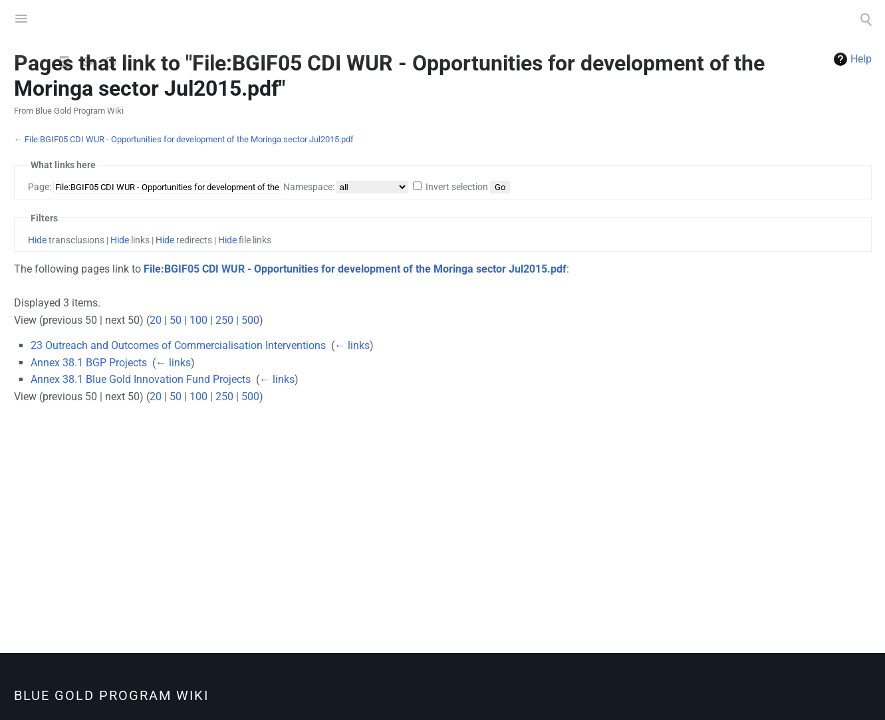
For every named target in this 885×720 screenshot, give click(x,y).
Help (861, 59)
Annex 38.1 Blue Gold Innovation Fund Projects (141, 379)
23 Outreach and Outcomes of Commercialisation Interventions (178, 345)
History (109, 62)
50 (176, 320)
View (64, 62)
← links (352, 345)
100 (198, 320)
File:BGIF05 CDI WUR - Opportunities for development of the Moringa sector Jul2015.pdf (189, 139)
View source (87, 62)
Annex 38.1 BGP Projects (89, 362)
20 (156, 320)
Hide (37, 240)
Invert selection (457, 186)
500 (250, 320)
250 (224, 320)
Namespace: (308, 186)
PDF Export (132, 62)
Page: (39, 186)
